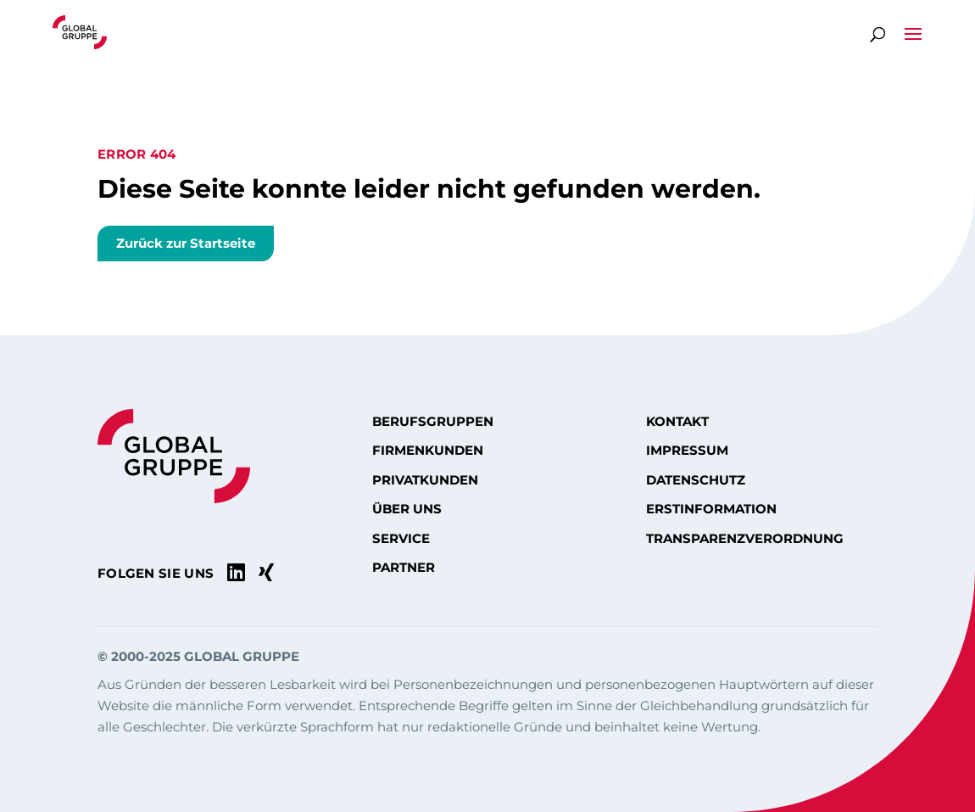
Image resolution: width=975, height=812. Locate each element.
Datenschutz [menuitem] (695, 480)
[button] (913, 43)
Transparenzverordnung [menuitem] (745, 539)
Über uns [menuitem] (407, 509)
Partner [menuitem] (403, 568)
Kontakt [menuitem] (677, 422)
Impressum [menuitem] (687, 450)
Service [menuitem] (401, 539)
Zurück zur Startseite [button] (185, 243)
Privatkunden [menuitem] (425, 480)
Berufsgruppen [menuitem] (432, 422)
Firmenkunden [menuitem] (427, 450)
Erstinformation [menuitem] (711, 509)
